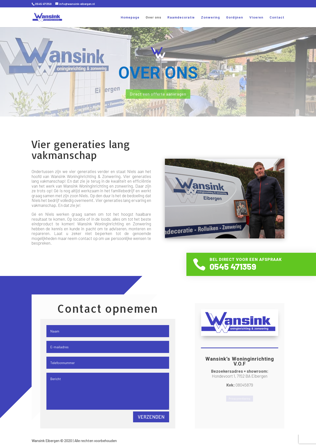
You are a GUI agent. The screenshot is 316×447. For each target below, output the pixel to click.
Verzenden (151, 417)
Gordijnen (234, 17)
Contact (277, 17)
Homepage (130, 17)
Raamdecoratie (181, 17)
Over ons (153, 17)
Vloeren (256, 17)
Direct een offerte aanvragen (158, 94)
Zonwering (210, 17)
